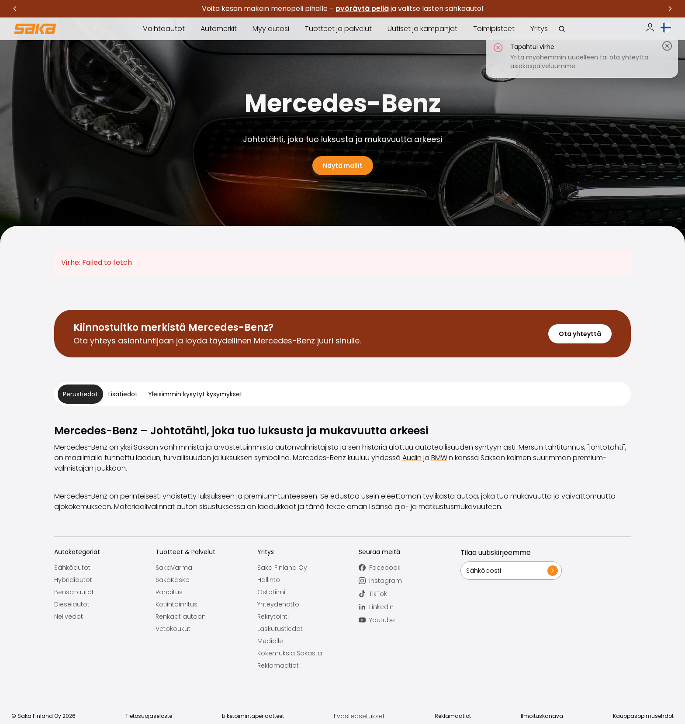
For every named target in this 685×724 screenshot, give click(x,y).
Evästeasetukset (359, 716)
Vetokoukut (173, 628)
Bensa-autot (74, 592)
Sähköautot (72, 567)
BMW (439, 458)
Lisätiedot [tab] (123, 394)
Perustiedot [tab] (80, 394)
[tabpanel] (342, 468)
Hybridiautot (73, 579)
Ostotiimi (271, 592)
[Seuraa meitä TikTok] (409, 593)
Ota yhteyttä (580, 333)
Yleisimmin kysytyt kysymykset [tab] (195, 394)
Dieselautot (72, 604)
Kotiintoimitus (176, 604)
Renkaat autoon (181, 616)
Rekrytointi (273, 616)
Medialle (270, 641)
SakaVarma (174, 567)
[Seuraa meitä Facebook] (409, 567)
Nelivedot (68, 616)
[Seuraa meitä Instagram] (409, 580)
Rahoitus (169, 592)
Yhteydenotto (278, 604)
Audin (412, 458)
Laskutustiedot (280, 628)
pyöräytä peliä (362, 8)
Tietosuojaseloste (148, 716)
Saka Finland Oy (282, 567)
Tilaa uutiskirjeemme (495, 552)
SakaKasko (173, 579)
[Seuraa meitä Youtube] (409, 620)
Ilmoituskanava (542, 716)
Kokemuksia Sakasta (289, 653)
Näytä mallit (343, 165)
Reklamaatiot (278, 665)
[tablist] (342, 394)
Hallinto (268, 579)
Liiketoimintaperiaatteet (253, 716)
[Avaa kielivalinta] (666, 27)
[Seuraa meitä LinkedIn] (409, 607)
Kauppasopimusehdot (643, 716)
